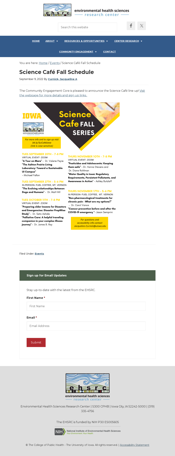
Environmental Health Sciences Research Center (87, 11)
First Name (36, 298)
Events (39, 253)
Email (32, 317)
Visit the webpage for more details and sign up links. (82, 93)
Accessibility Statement (134, 445)
